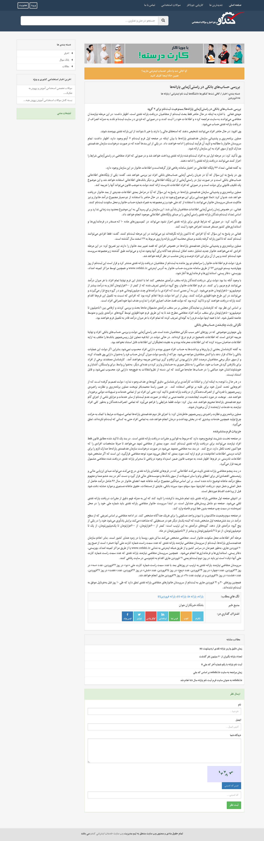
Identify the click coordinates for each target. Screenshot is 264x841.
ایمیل (238, 720)
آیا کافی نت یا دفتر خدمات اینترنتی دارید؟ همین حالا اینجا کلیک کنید (164, 73)
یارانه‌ (200, 596)
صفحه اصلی (233, 5)
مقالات (67, 66)
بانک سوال (66, 60)
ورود (33, 5)
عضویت (23, 5)
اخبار (224, 94)
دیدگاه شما (235, 735)
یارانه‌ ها (192, 596)
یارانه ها (165, 94)
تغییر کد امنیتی (231, 786)
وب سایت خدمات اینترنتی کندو (106, 833)
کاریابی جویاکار (195, 5)
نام (239, 705)
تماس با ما (149, 5)
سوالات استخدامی (171, 5)
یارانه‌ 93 (181, 596)
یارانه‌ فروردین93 (167, 596)
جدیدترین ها (216, 5)
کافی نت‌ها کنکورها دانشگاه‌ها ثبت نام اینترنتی (195, 94)
